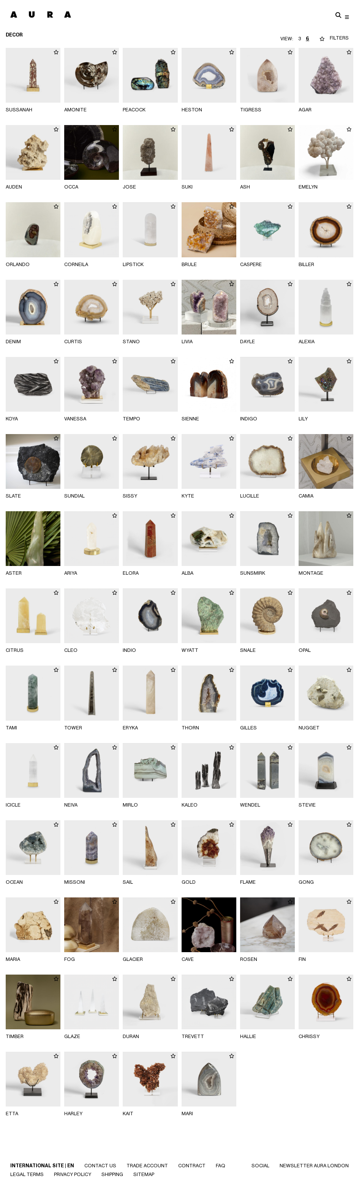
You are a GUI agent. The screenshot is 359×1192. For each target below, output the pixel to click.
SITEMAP (143, 1174)
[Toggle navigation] (347, 17)
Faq (220, 1165)
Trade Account (147, 1165)
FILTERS (339, 37)
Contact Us (100, 1165)
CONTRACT (192, 1165)
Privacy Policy (72, 1174)
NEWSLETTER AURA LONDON (314, 1165)
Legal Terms (27, 1174)
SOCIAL (260, 1165)
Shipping (112, 1174)
